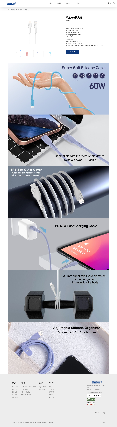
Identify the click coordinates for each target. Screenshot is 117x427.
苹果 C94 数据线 (24, 10)
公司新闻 (51, 392)
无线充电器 (15, 389)
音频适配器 (42, 389)
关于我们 (77, 3)
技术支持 (51, 397)
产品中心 (13, 10)
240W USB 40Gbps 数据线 (29, 387)
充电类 (50, 3)
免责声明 (103, 422)
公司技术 (51, 389)
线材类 (59, 3)
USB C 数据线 (25, 389)
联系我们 (51, 395)
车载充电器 (15, 397)
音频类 (68, 3)
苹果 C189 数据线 (26, 395)
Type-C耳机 (42, 387)
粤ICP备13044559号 (47, 422)
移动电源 (14, 392)
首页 (8, 10)
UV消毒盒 (14, 395)
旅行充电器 (15, 387)
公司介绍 (51, 387)
